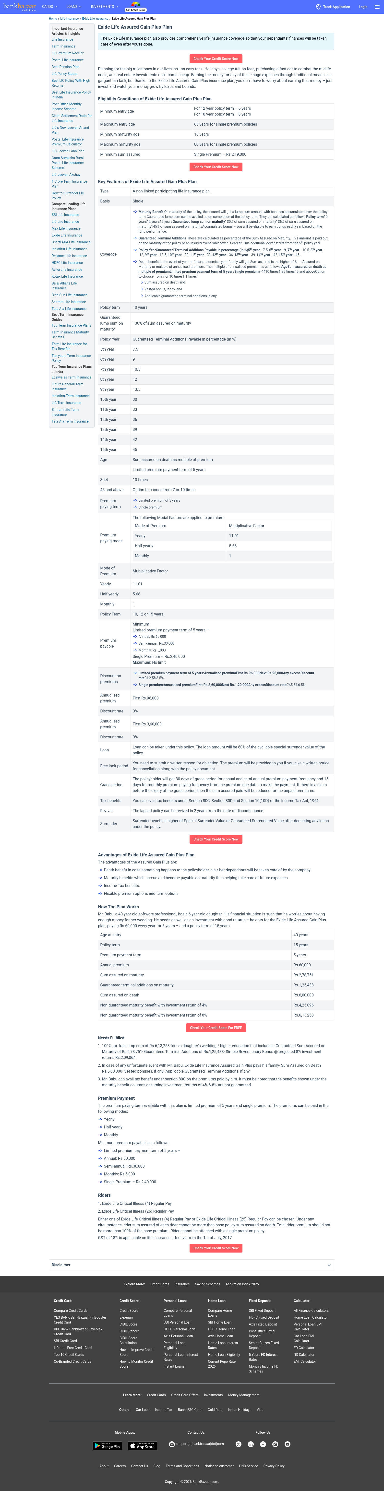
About (103, 1466)
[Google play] (107, 1445)
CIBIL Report (129, 1331)
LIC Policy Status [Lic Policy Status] (64, 74)
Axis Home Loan (220, 1336)
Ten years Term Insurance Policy (71, 358)
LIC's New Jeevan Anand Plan (70, 130)
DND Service (248, 1466)
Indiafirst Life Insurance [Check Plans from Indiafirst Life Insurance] (69, 249)
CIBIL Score (128, 1324)
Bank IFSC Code (190, 1410)
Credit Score (129, 1311)
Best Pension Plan (65, 67)
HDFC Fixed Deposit (264, 1317)
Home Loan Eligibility (224, 1355)
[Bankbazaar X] (239, 1444)
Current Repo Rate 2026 (222, 1364)
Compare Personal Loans (178, 1313)
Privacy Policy (274, 1466)
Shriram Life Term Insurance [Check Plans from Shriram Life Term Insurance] (65, 412)
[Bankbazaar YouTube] (288, 1444)
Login (363, 7)
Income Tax (164, 1410)
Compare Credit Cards (70, 1311)
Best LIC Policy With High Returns (71, 83)
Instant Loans (174, 1366)
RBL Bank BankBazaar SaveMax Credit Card (78, 1331)
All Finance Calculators (311, 1311)
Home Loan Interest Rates (223, 1345)
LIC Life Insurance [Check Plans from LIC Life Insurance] (65, 222)
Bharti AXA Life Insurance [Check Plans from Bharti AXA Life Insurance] (71, 242)
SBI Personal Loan (178, 1322)
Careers (120, 1466)
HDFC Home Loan (221, 1329)
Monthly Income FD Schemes (263, 1368)
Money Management (244, 1395)
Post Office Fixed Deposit (262, 1333)
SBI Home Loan (219, 1322)
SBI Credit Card (65, 1341)
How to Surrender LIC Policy (68, 195)
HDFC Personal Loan (179, 1329)
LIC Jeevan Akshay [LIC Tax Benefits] (66, 175)
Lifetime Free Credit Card (73, 1348)
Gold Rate (215, 1410)
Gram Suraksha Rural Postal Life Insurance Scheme (68, 163)
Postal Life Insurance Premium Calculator (68, 141)
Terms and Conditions (182, 1466)
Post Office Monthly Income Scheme (67, 106)
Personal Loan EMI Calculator (308, 1326)
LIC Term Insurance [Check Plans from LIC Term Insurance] (66, 403)
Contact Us (139, 1466)
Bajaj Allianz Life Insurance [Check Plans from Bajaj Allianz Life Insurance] (64, 285)
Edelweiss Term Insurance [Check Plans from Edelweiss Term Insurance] (71, 377)
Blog (156, 1466)
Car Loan (143, 1410)
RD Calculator (304, 1355)
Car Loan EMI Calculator (304, 1338)
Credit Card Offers (185, 1395)
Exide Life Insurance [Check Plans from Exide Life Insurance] (67, 235)
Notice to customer (219, 1466)
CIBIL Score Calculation (128, 1340)
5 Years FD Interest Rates (263, 1357)
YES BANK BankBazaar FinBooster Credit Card (80, 1319)
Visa (260, 1410)
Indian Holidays (239, 1410)
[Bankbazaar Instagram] (275, 1444)
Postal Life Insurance (68, 60)
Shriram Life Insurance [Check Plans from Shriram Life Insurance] (69, 302)
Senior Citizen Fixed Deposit (264, 1345)
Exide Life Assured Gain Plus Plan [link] (134, 18)
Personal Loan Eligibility (174, 1345)
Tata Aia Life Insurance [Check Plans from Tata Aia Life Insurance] (69, 309)
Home (53, 18)
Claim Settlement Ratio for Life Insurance (72, 118)
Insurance (182, 1284)
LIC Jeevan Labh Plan (68, 151)
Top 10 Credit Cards (69, 1355)
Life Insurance (69, 18)
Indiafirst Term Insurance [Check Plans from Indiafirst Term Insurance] (71, 396)
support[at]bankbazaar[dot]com (196, 1444)
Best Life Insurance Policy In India (71, 94)
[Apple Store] (142, 1445)
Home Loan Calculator (311, 1317)
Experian (126, 1317)
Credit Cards (159, 1284)
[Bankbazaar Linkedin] (251, 1444)
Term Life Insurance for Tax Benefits (69, 346)
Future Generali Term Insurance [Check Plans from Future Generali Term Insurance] (67, 386)
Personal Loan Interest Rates (181, 1357)
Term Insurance (63, 46)
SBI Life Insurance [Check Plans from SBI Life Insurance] (65, 215)
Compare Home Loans (220, 1313)
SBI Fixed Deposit (262, 1311)
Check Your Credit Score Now (216, 59)
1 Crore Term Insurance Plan (69, 183)
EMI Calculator (305, 1361)
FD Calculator (304, 1348)
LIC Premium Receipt (68, 53)
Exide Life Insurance (95, 18)
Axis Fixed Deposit (263, 1324)
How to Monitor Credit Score (136, 1364)
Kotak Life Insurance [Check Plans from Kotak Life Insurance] (67, 276)
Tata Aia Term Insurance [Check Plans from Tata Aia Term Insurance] (70, 421)
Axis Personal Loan (178, 1336)
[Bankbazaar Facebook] (263, 1444)
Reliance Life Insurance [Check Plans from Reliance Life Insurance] (69, 256)
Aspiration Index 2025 (242, 1284)
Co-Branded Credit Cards (72, 1361)
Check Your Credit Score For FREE (216, 1028)
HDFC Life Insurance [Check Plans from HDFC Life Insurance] (67, 263)
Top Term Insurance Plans (71, 325)
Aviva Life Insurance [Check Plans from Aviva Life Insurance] (67, 270)
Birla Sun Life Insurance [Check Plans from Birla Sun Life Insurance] (69, 295)
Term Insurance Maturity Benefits (70, 334)
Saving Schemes (207, 1284)
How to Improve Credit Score (137, 1352)
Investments (213, 1395)
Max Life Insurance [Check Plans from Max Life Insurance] (66, 228)
